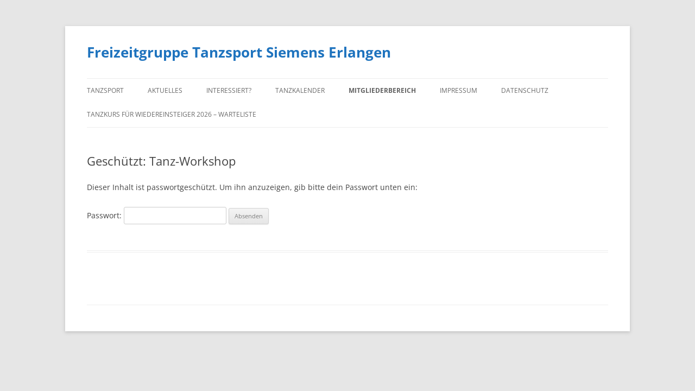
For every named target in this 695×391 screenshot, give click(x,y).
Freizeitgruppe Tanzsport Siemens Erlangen (239, 52)
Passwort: (156, 215)
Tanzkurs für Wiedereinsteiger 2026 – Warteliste (171, 114)
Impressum (458, 90)
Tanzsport (105, 90)
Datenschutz (524, 90)
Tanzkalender (300, 90)
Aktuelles (165, 90)
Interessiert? (228, 90)
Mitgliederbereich (382, 90)
